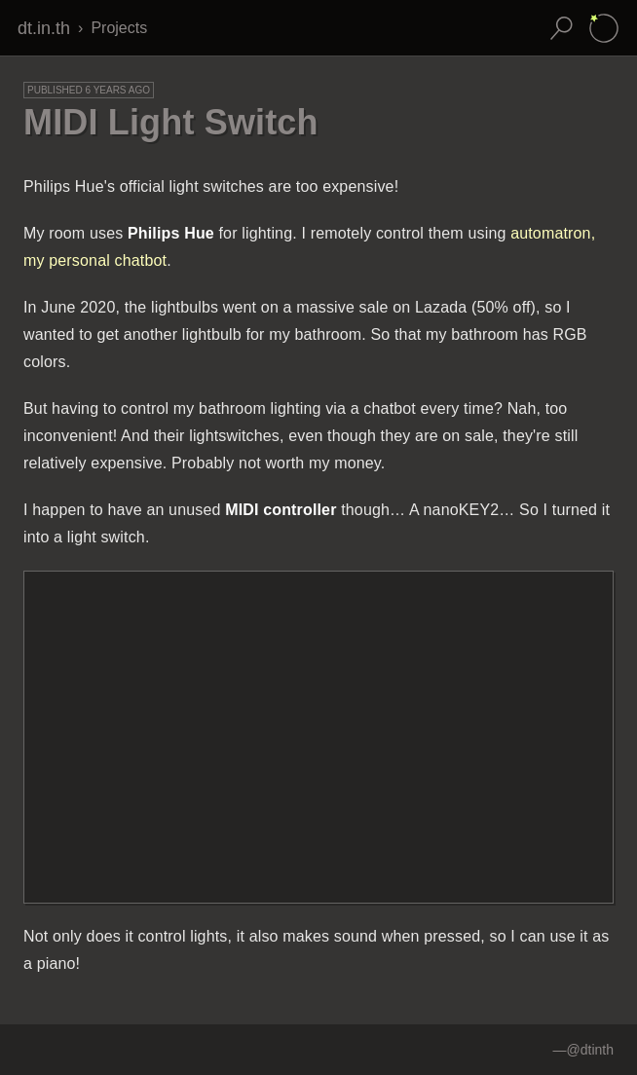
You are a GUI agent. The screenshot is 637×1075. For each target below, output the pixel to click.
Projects (119, 27)
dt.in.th (44, 28)
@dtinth (590, 1049)
